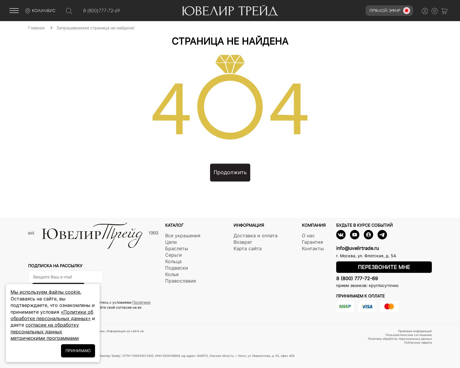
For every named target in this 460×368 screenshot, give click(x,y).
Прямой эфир (389, 10)
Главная (36, 27)
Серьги (173, 255)
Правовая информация (415, 331)
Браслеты (176, 248)
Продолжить (230, 172)
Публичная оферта (418, 342)
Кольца (173, 261)
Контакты (313, 248)
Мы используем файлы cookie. (46, 292)
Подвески (176, 268)
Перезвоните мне (384, 267)
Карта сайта (248, 248)
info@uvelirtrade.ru (357, 248)
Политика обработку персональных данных (400, 338)
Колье (172, 274)
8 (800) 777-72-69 (357, 278)
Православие (180, 281)
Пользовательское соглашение (408, 335)
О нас (308, 235)
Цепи (171, 242)
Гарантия (312, 242)
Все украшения (182, 235)
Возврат (243, 242)
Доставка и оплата (256, 235)
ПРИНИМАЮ (78, 350)
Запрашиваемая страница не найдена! (95, 27)
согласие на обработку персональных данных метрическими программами (45, 331)
